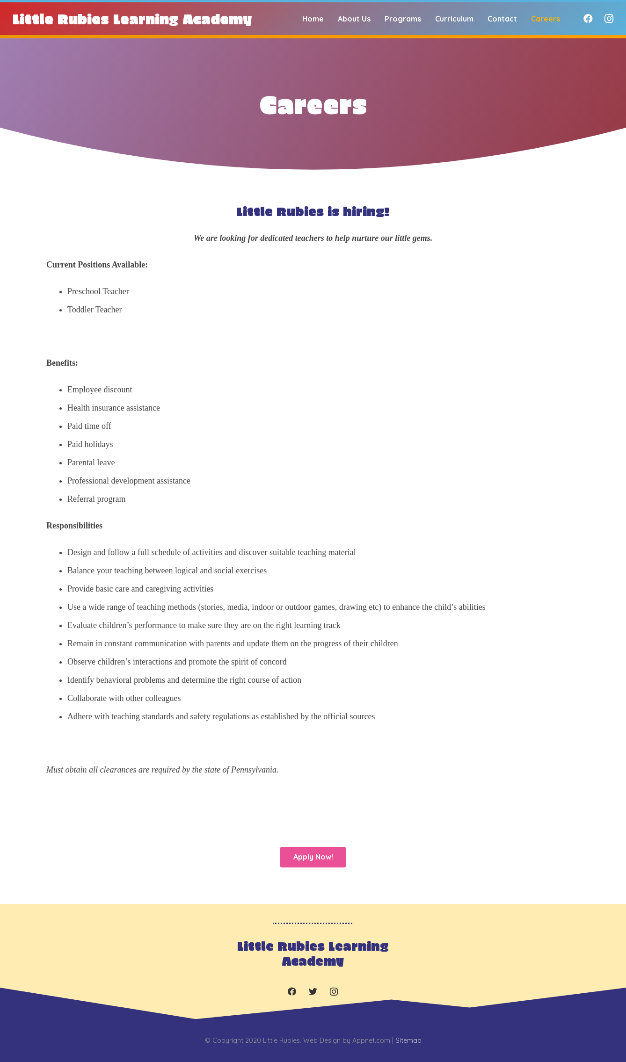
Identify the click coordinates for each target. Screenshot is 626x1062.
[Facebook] (588, 18)
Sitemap (408, 1040)
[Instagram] (608, 18)
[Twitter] (312, 991)
